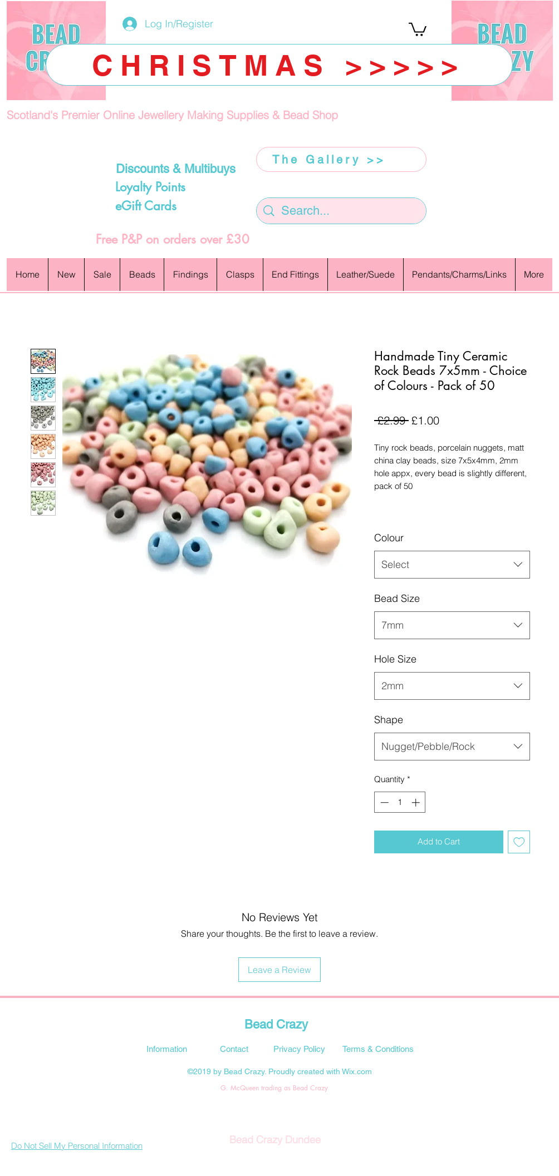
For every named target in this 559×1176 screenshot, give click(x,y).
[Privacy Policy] (299, 1048)
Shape (388, 719)
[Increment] (416, 802)
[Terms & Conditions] (378, 1048)
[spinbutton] (400, 802)
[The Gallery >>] (341, 159)
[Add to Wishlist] (519, 842)
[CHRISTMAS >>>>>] (279, 65)
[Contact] (233, 1048)
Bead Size (397, 598)
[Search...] (342, 211)
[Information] (166, 1048)
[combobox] (452, 565)
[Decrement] (383, 802)
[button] (417, 28)
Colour (389, 537)
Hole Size (395, 659)
